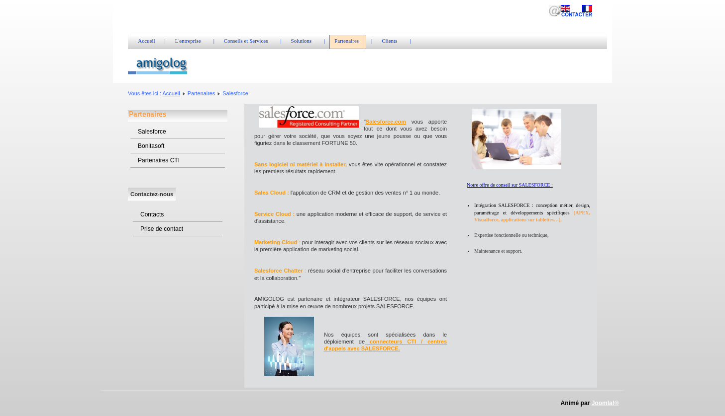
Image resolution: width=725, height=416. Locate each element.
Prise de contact (161, 228)
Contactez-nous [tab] (151, 194)
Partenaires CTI (159, 160)
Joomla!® (605, 403)
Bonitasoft (151, 145)
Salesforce (152, 131)
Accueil (171, 93)
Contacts (152, 214)
